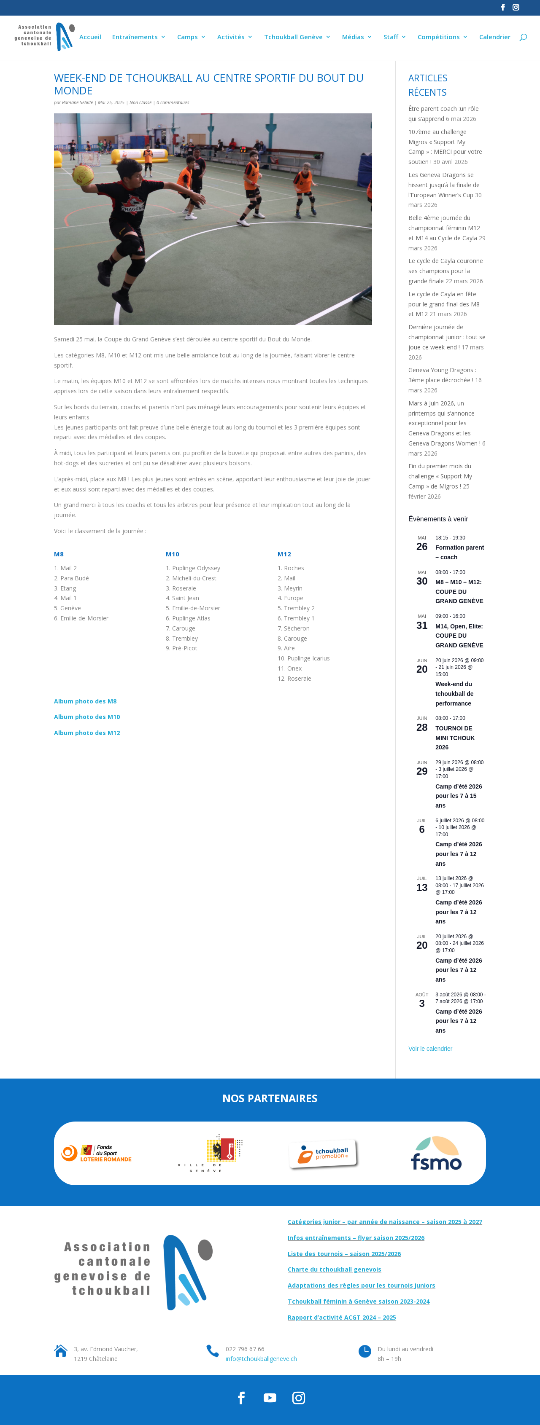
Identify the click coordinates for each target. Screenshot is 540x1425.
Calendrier (494, 37)
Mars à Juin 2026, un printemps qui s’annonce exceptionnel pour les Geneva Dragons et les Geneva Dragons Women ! (444, 423)
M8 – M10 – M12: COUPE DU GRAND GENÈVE (459, 591)
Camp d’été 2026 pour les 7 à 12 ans (458, 854)
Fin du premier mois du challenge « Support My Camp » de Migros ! (440, 476)
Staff (390, 37)
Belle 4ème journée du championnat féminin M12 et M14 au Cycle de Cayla (444, 228)
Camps (187, 37)
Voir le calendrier (430, 1048)
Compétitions (439, 37)
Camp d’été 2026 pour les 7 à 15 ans (458, 796)
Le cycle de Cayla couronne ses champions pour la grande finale (445, 271)
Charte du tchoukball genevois (334, 1269)
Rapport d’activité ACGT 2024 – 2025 (342, 1317)
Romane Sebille (77, 102)
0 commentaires (173, 102)
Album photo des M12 (87, 733)
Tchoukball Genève (293, 37)
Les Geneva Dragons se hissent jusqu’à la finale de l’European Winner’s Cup (444, 185)
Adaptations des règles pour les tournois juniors (361, 1285)
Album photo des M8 (85, 701)
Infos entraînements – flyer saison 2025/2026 (356, 1238)
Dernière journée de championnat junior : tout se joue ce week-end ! (447, 337)
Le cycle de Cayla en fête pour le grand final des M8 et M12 (444, 304)
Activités (231, 37)
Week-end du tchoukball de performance (454, 693)
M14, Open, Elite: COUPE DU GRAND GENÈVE (459, 636)
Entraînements (135, 37)
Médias (353, 37)
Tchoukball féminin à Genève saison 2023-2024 (358, 1301)
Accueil (90, 37)
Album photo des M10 (87, 717)
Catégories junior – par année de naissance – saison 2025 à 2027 (385, 1222)
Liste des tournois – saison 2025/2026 (344, 1254)
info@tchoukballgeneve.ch (261, 1359)
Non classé (140, 102)
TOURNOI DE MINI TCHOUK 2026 (455, 738)
